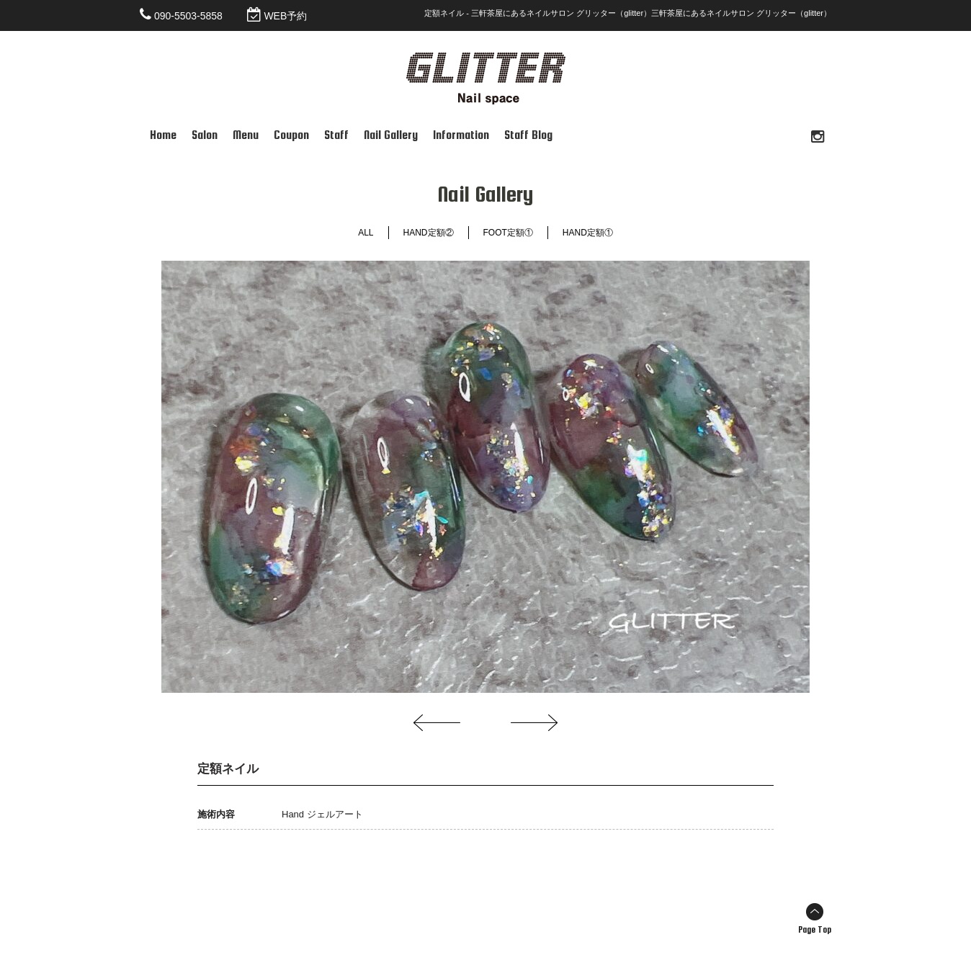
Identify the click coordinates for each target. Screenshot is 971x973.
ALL (365, 233)
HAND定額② (428, 233)
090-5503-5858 (188, 16)
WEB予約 (285, 16)
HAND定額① (588, 233)
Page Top (814, 930)
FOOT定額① (508, 233)
